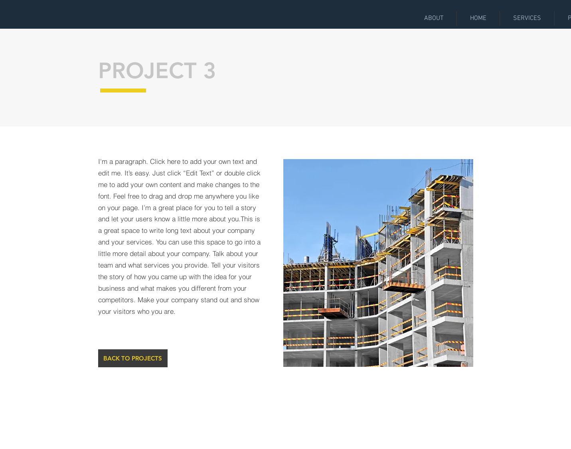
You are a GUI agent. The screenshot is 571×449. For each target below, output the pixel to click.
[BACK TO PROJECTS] (133, 358)
